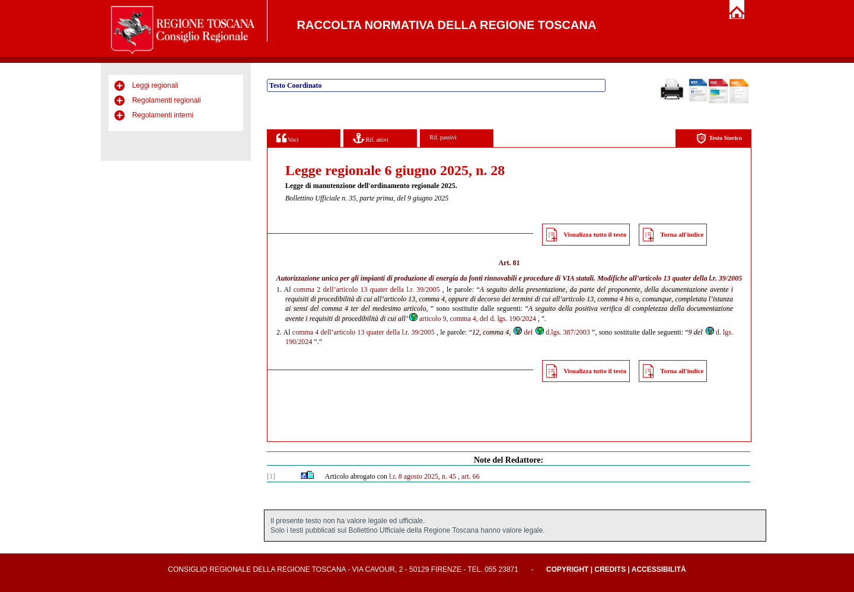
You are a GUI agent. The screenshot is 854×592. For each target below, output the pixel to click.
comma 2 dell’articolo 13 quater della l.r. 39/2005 (367, 289)
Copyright (567, 569)
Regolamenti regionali (166, 100)
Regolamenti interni (162, 115)
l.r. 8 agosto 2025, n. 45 (422, 476)
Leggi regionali (155, 85)
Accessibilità (659, 569)
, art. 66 (469, 476)
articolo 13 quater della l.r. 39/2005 (691, 278)
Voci (287, 138)
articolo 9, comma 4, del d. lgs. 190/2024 (472, 318)
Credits (610, 569)
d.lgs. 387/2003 (562, 332)
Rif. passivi (443, 137)
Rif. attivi (370, 138)
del (522, 332)
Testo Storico (719, 138)
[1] (271, 476)
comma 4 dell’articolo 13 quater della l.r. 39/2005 (363, 332)
